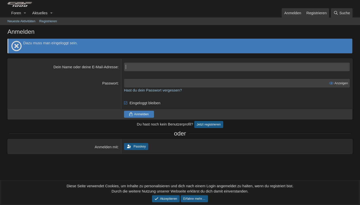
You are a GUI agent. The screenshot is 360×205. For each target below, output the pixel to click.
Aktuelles (40, 13)
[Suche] (341, 13)
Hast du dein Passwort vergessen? (153, 90)
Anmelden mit (106, 147)
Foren (16, 13)
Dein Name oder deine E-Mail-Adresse (86, 67)
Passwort (110, 83)
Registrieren (48, 21)
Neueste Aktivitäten (21, 21)
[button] (25, 13)
